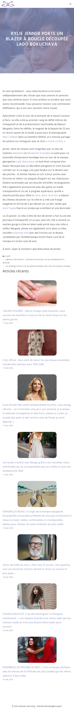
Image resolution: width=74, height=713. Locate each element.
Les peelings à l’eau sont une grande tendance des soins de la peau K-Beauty (37, 266)
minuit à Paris (55, 141)
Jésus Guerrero (50, 195)
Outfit (7, 256)
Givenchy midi (20, 232)
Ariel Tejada (9, 208)
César (37, 195)
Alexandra (18, 153)
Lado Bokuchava (25, 161)
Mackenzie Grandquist (39, 153)
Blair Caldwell (10, 136)
